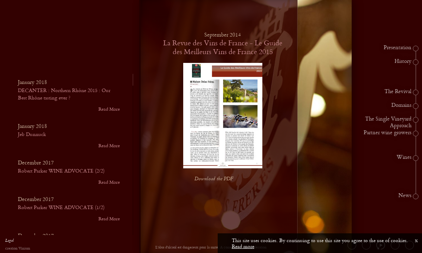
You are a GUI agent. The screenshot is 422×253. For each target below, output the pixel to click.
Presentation (397, 47)
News (404, 195)
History (403, 61)
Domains (401, 105)
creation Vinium (17, 248)
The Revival (397, 91)
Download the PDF (219, 179)
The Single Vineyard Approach (388, 122)
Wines (404, 157)
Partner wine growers (387, 132)
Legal (9, 241)
